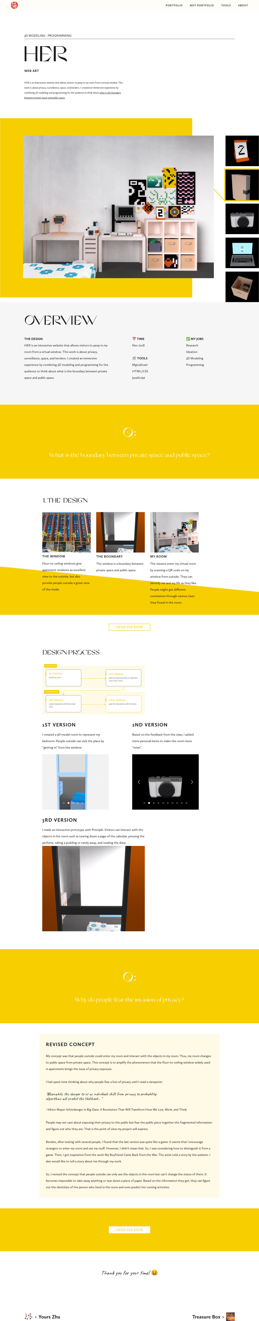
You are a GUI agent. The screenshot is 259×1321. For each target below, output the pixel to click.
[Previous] (49, 782)
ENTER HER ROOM (129, 627)
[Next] (102, 782)
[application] (93, 888)
